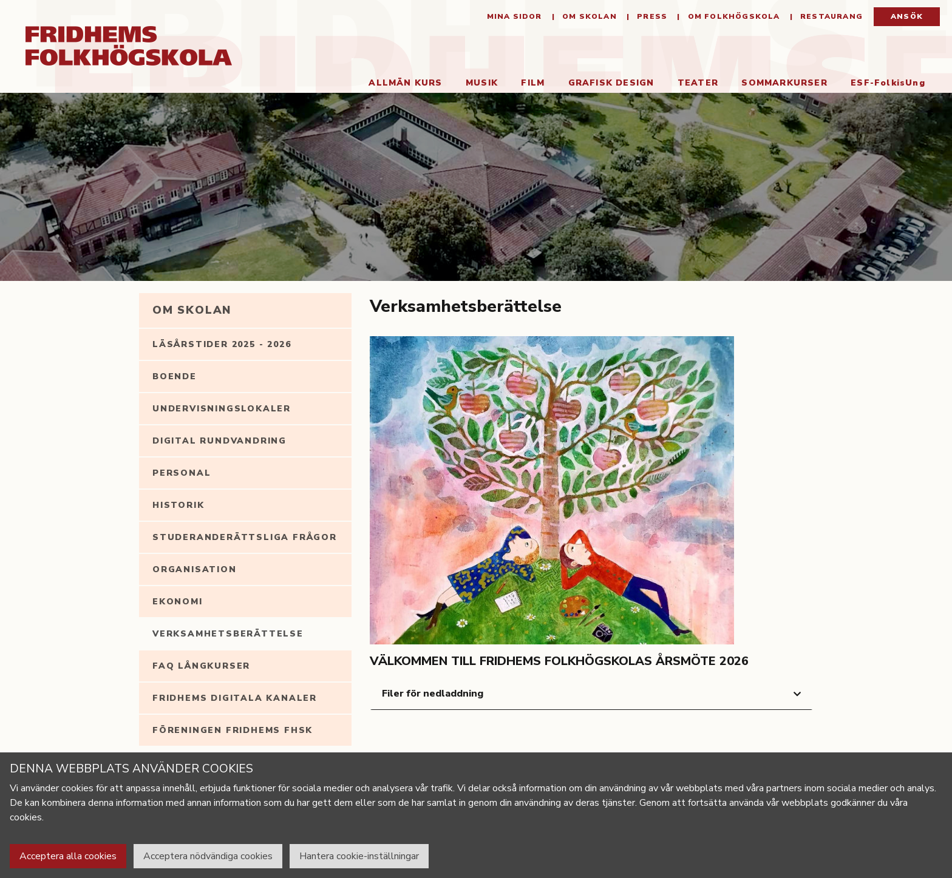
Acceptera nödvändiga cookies (208, 856)
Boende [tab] (174, 377)
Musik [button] (478, 84)
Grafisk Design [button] (608, 84)
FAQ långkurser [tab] (201, 667)
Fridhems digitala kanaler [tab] (234, 699)
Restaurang (830, 18)
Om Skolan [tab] (191, 311)
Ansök (907, 18)
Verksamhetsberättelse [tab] (228, 635)
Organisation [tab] (194, 570)
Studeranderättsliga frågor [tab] (244, 538)
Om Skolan (588, 18)
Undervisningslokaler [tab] (221, 410)
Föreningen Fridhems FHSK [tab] (232, 731)
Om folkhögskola (732, 18)
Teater (694, 84)
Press (650, 18)
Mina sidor (514, 18)
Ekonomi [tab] (177, 603)
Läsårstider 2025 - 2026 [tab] (221, 345)
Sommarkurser (780, 84)
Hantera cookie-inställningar (359, 856)
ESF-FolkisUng (884, 84)
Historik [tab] (178, 506)
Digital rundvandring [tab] (219, 442)
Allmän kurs (402, 84)
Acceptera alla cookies (68, 856)
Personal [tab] (181, 474)
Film (529, 84)
